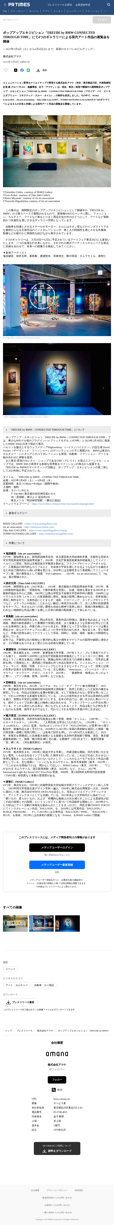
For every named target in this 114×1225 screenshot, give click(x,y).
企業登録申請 (82, 4)
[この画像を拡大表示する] (15, 923)
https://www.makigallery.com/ (41, 523)
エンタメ (58, 11)
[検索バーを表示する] (108, 4)
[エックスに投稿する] (16, 70)
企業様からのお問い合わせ (57, 1205)
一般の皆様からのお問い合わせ (57, 1212)
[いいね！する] (6, 70)
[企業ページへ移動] (57, 1055)
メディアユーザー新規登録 (57, 864)
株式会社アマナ (45, 1030)
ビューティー (74, 11)
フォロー (57, 1079)
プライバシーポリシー (57, 1190)
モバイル (34, 11)
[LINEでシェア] (28, 70)
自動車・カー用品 (44, 985)
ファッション (92, 11)
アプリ (46, 11)
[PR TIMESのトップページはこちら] (19, 4)
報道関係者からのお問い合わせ (57, 1197)
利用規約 (79, 1190)
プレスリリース (25, 1030)
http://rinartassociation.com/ (39, 527)
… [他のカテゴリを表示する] (104, 10)
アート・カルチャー (17, 985)
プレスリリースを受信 (59, 4)
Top (5, 11)
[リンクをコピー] (44, 70)
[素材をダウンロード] (38, 70)
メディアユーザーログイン (57, 847)
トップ (8, 1030)
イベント (11, 969)
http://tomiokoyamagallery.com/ (56, 533)
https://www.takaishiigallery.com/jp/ (48, 530)
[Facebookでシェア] (22, 70)
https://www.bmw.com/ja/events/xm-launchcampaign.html (63, 503)
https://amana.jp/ (62, 1098)
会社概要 (35, 1190)
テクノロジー (18, 11)
